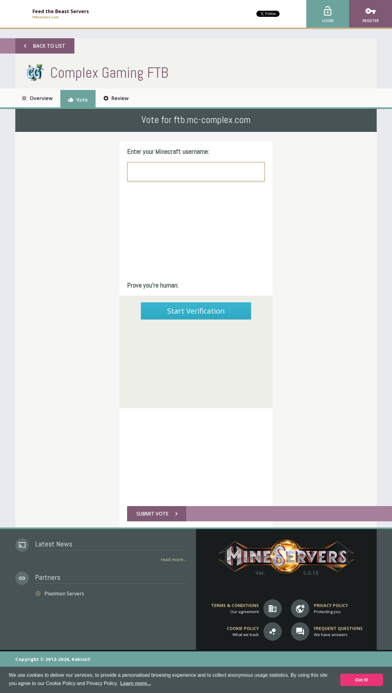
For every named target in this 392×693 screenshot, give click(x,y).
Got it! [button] (361, 679)
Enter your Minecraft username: (168, 151)
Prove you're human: (153, 285)
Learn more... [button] (135, 683)
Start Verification (196, 311)
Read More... (174, 559)
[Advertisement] (196, 232)
